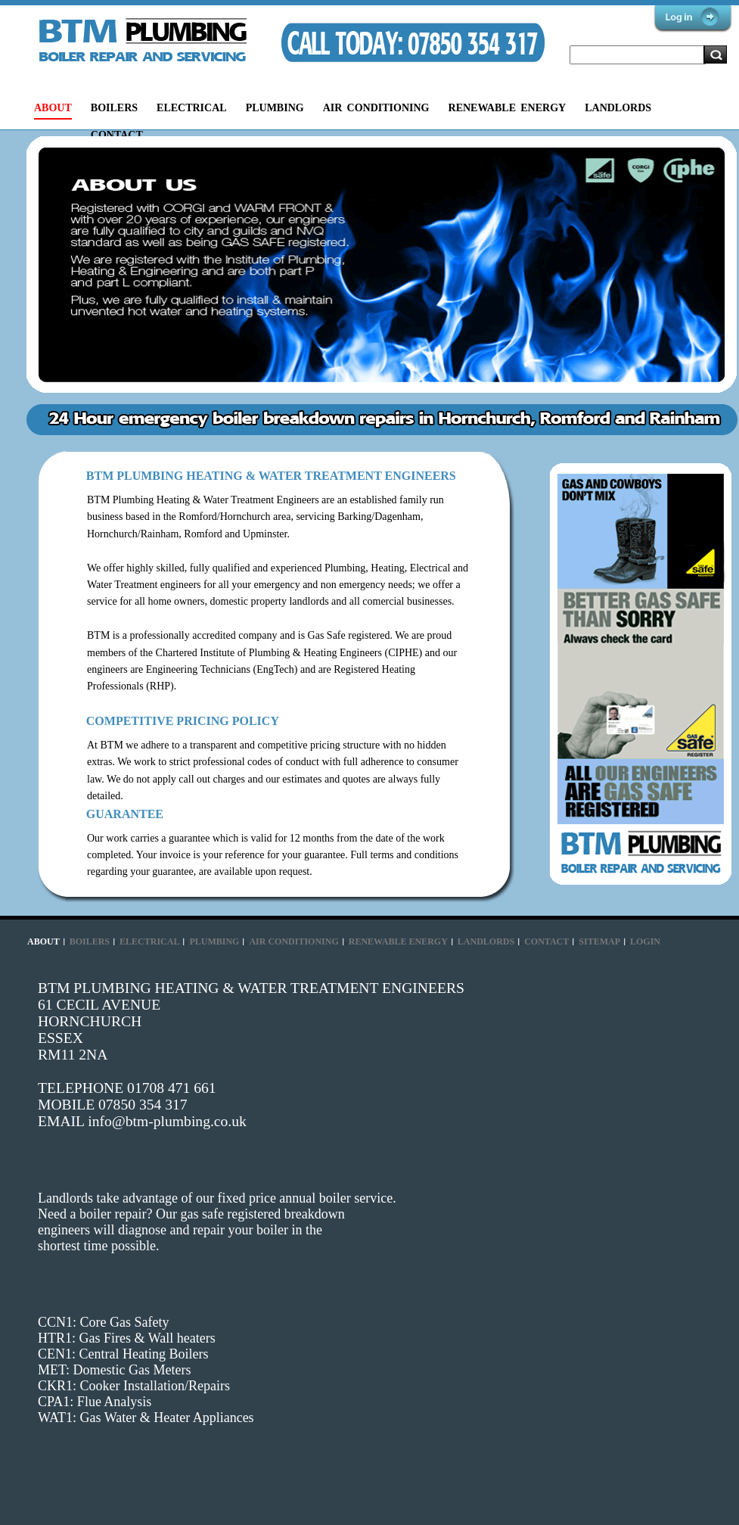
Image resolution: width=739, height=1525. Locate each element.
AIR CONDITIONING (376, 108)
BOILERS (114, 108)
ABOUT (53, 108)
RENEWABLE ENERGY (508, 108)
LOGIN (645, 941)
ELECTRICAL (192, 108)
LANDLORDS (618, 108)
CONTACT (117, 135)
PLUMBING (275, 108)
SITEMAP (599, 941)
